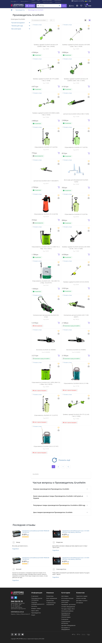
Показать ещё (61, 460)
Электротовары (66, 617)
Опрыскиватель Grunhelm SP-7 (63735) (76, 147)
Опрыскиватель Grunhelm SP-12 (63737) (46, 415)
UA (87, 1)
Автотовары (64, 596)
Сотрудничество (36, 2)
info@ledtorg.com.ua (17, 611)
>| (68, 467)
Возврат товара (36, 608)
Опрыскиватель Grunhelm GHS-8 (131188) (76, 383)
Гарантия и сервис (47, 2)
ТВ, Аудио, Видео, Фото (68, 609)
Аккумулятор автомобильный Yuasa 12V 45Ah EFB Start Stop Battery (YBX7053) (75, 531)
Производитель (20, 10)
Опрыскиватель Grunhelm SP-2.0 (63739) (46, 214)
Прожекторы (50, 600)
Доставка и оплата (81, 600)
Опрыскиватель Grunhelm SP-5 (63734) (46, 147)
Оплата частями (81, 598)
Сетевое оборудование (68, 606)
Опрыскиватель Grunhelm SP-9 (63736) (76, 214)
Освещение (64, 619)
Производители (36, 613)
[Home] (11, 10)
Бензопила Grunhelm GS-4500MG (76, 350)
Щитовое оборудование (68, 625)
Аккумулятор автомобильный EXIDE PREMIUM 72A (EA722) (35, 531)
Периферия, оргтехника (68, 604)
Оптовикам (79, 602)
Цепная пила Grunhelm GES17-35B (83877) (46, 181)
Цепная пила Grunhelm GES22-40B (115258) (76, 114)
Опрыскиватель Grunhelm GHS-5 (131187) (46, 446)
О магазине (34, 596)
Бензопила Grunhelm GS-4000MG (46, 350)
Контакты (57, 2)
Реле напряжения (51, 598)
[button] (14, 1)
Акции (33, 615)
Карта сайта (35, 610)
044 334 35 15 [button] (17, 601)
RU (90, 1)
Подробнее (15, 549)
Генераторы (49, 596)
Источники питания (67, 598)
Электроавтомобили (67, 611)
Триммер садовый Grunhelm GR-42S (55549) (76, 282)
